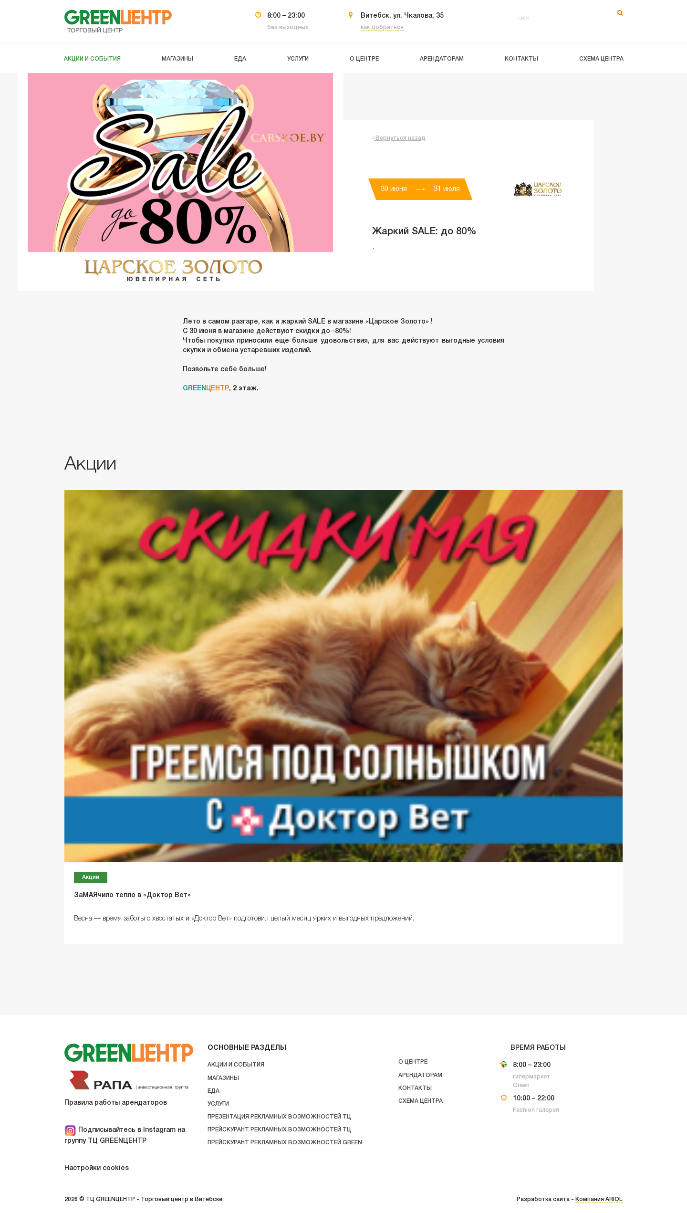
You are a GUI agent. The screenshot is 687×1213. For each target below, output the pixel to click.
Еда (213, 1091)
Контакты (415, 1088)
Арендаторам (420, 1075)
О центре (412, 1062)
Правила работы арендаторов (115, 1103)
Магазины (223, 1078)
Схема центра (420, 1101)
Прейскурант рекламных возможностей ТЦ (279, 1129)
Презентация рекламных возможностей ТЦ (279, 1116)
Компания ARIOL (599, 1199)
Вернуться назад (399, 138)
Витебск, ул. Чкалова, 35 (402, 16)
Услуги (218, 1104)
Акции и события (236, 1064)
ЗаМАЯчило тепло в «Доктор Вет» (132, 895)
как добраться (382, 27)
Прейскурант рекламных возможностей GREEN (285, 1142)
